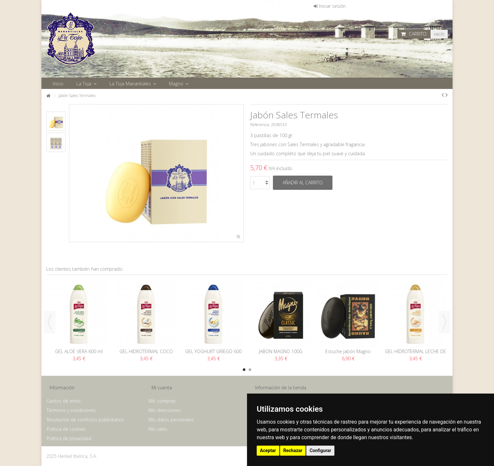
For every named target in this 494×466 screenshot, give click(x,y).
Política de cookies (66, 429)
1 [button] (244, 369)
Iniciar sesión (330, 6)
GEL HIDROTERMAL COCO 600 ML (146, 354)
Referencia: (260, 124)
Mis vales (158, 429)
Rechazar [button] (292, 450)
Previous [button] (49, 322)
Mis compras (162, 401)
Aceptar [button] (268, 450)
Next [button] (444, 322)
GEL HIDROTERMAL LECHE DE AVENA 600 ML (415, 354)
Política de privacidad (69, 438)
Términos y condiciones (71, 410)
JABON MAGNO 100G (280, 351)
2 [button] (250, 369)
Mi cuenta (162, 388)
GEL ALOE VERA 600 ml (79, 351)
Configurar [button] (320, 450)
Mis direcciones (165, 410)
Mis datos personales (171, 420)
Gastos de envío (64, 401)
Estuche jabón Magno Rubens (348, 354)
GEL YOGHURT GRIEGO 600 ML (213, 354)
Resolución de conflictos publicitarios (85, 420)
